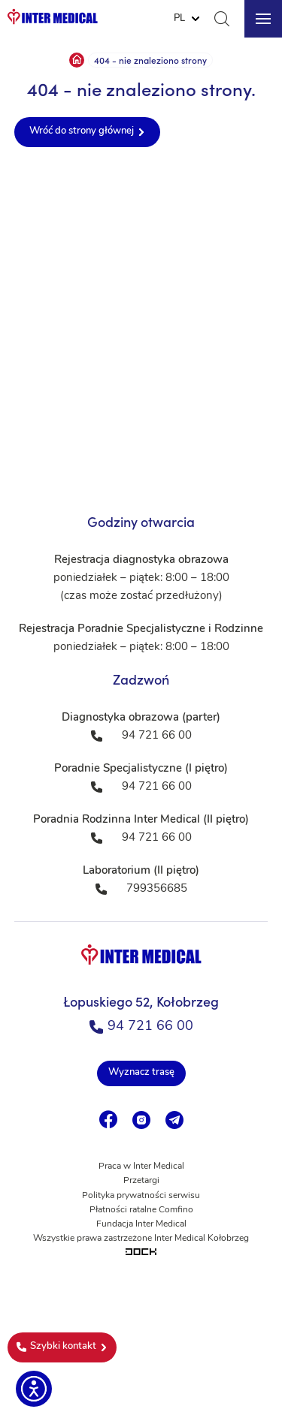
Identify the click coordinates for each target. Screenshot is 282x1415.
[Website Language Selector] (186, 19)
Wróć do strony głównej (81, 131)
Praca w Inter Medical (141, 1166)
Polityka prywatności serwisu (141, 1195)
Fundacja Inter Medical (141, 1224)
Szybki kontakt (56, 1346)
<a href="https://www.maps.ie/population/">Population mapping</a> (141, 327)
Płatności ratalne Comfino (141, 1210)
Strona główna (76, 60)
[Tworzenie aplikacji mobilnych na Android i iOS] (141, 1253)
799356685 (156, 889)
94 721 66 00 (141, 1026)
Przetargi (141, 1180)
